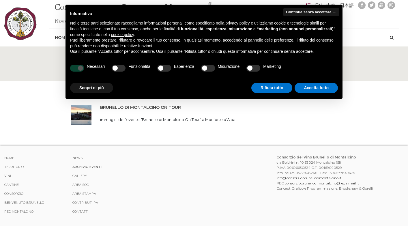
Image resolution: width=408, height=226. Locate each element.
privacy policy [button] (238, 23)
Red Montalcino (18, 212)
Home (9, 158)
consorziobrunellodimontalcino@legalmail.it (322, 183)
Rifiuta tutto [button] (272, 87)
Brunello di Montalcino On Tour (140, 107)
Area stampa (84, 194)
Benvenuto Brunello (24, 203)
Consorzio (13, 194)
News (60, 18)
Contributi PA (85, 203)
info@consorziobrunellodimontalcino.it (309, 178)
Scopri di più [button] (91, 87)
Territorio (14, 167)
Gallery (79, 176)
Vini (7, 176)
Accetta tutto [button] (316, 87)
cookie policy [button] (122, 34)
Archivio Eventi (87, 167)
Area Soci (80, 185)
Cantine (11, 185)
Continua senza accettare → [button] (311, 12)
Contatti (80, 212)
